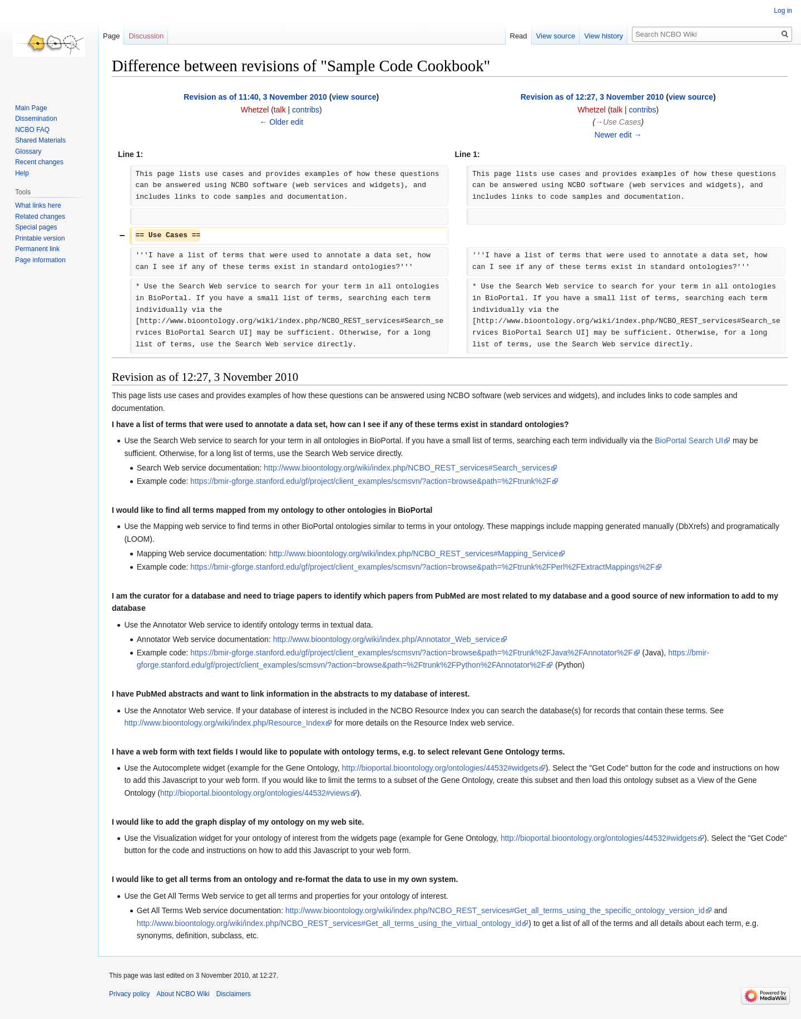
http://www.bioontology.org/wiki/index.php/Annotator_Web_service (386, 639)
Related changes (40, 217)
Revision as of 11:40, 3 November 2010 (255, 96)
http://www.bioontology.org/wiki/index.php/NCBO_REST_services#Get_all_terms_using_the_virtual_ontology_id (329, 923)
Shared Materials (40, 140)
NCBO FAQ (32, 130)
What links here (38, 205)
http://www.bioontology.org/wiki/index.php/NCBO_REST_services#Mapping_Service (413, 553)
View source (556, 36)
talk (280, 109)
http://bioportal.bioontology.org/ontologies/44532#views (255, 792)
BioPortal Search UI (689, 440)
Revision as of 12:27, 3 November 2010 (592, 96)
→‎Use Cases (618, 121)
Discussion (146, 36)
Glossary (28, 151)
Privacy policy (129, 994)
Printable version (40, 238)
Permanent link (37, 249)
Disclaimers (233, 994)
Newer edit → (618, 134)
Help (22, 173)
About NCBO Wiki (182, 994)
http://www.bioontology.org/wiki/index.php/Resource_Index (224, 722)
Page (111, 36)
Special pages (36, 227)
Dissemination (36, 119)
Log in (783, 10)
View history (603, 36)
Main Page (31, 108)
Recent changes (39, 162)
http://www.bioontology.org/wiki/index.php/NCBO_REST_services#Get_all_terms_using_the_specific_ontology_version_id (495, 910)
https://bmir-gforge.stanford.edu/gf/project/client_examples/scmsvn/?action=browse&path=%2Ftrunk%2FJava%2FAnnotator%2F (411, 652)
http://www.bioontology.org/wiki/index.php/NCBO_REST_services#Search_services (407, 467)
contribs (305, 109)
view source (354, 96)
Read (518, 36)
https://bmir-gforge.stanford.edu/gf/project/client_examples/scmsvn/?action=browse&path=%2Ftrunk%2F (370, 481)
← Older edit (281, 121)
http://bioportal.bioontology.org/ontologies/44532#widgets (440, 767)
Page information (40, 260)
